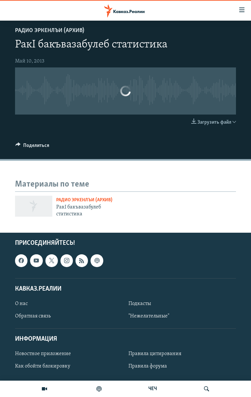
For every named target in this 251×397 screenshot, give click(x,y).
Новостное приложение (43, 354)
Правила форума (147, 366)
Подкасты (139, 303)
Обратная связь (33, 316)
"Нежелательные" (148, 316)
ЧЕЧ (152, 388)
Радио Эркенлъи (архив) (49, 30)
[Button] (32, 147)
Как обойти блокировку (42, 366)
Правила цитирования (154, 354)
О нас (21, 303)
